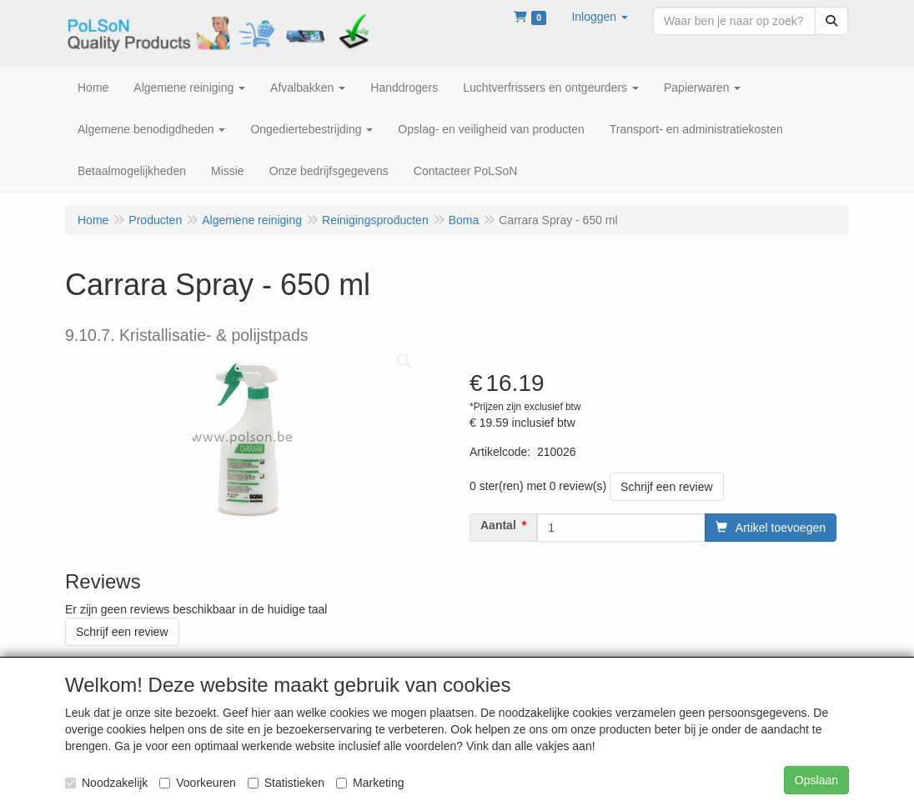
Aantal (498, 525)
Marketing (370, 782)
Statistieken (286, 782)
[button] (599, 16)
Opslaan (816, 780)
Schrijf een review (666, 486)
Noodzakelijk (106, 782)
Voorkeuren (197, 782)
